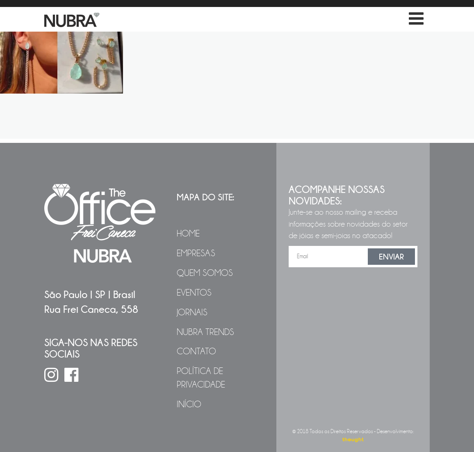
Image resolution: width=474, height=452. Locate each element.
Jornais (192, 312)
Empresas (196, 253)
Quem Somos (205, 273)
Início (189, 404)
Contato (196, 351)
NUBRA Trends (205, 332)
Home (188, 234)
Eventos (194, 293)
